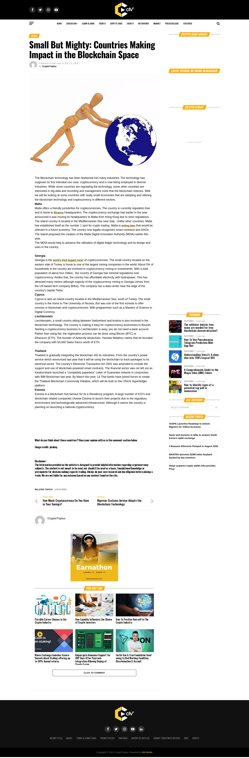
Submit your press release (166, 739)
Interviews (143, 23)
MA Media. (147, 753)
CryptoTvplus (49, 66)
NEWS (59, 23)
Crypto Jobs (116, 23)
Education (71, 23)
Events (102, 23)
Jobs (186, 739)
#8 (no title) (56, 739)
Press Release (172, 23)
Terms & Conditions (86, 739)
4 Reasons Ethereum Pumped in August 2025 (193, 446)
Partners (123, 739)
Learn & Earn (88, 23)
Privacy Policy (107, 739)
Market (157, 23)
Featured (187, 23)
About (69, 739)
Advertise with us (140, 739)
